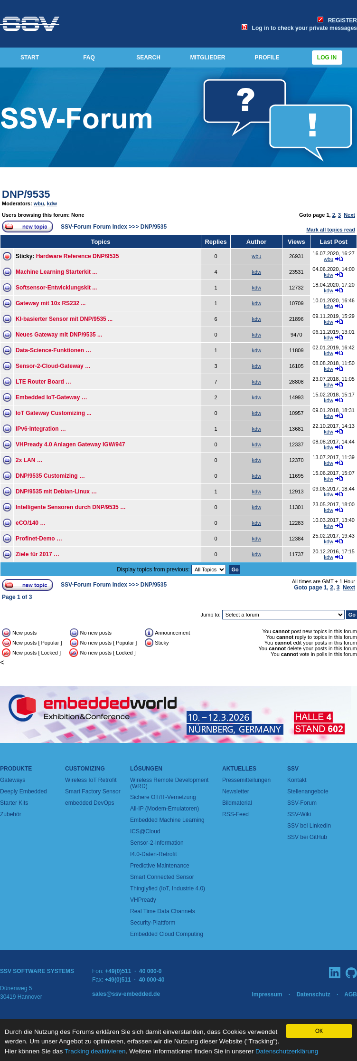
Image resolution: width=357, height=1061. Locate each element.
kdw (52, 203)
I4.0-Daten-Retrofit (153, 854)
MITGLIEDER (207, 57)
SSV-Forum (302, 803)
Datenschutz (313, 994)
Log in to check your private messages (299, 28)
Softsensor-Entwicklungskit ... (56, 287)
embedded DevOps (89, 803)
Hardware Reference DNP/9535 (77, 256)
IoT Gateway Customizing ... (53, 413)
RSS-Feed (235, 814)
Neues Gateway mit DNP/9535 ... (59, 334)
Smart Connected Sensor (162, 877)
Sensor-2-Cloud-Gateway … (53, 366)
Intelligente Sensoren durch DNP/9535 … (71, 507)
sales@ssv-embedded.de (126, 994)
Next (349, 215)
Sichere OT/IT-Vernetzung (163, 797)
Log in (327, 57)
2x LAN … (29, 460)
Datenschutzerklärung (286, 1051)
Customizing (85, 768)
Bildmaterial (237, 803)
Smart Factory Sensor (93, 791)
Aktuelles (239, 768)
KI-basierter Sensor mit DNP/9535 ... (64, 319)
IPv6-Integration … (41, 428)
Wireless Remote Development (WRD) (169, 783)
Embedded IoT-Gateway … (51, 397)
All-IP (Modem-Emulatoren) (164, 808)
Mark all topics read (330, 229)
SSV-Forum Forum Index (94, 226)
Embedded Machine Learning (167, 820)
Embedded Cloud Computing (166, 934)
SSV (293, 768)
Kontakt (297, 780)
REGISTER (337, 20)
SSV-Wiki (299, 814)
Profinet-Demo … (39, 538)
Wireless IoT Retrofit (90, 780)
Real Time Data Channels (162, 911)
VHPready (143, 900)
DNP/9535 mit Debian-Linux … (56, 491)
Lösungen (146, 768)
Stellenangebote (308, 791)
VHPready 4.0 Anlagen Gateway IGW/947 (70, 444)
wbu (39, 203)
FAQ (89, 57)
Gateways (12, 780)
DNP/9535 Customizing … (50, 476)
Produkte (16, 768)
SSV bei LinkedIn (309, 825)
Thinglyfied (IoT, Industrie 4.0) (167, 888)
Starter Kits (14, 803)
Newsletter (235, 791)
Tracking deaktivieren (95, 1051)
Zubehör (10, 814)
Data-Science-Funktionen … (53, 350)
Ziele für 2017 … (37, 554)
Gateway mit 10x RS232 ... (50, 303)
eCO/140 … (31, 523)
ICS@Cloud (145, 831)
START (29, 57)
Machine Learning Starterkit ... (56, 272)
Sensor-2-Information (157, 842)
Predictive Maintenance (159, 865)
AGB (350, 994)
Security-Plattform (152, 922)
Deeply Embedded (23, 791)
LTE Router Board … (43, 381)
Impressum (267, 994)
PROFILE (266, 57)
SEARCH (148, 57)
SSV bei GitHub (307, 837)
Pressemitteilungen (246, 780)
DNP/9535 (26, 194)
